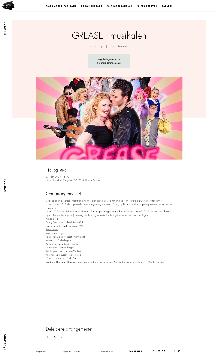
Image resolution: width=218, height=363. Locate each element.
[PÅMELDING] (4, 342)
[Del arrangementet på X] (54, 337)
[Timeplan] (159, 351)
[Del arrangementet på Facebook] (47, 337)
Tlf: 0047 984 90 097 (106, 351)
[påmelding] (135, 351)
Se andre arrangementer (109, 62)
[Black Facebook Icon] (174, 350)
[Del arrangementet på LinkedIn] (62, 337)
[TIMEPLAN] (5, 28)
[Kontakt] (5, 185)
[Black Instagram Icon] (179, 350)
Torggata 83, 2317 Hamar (71, 351)
